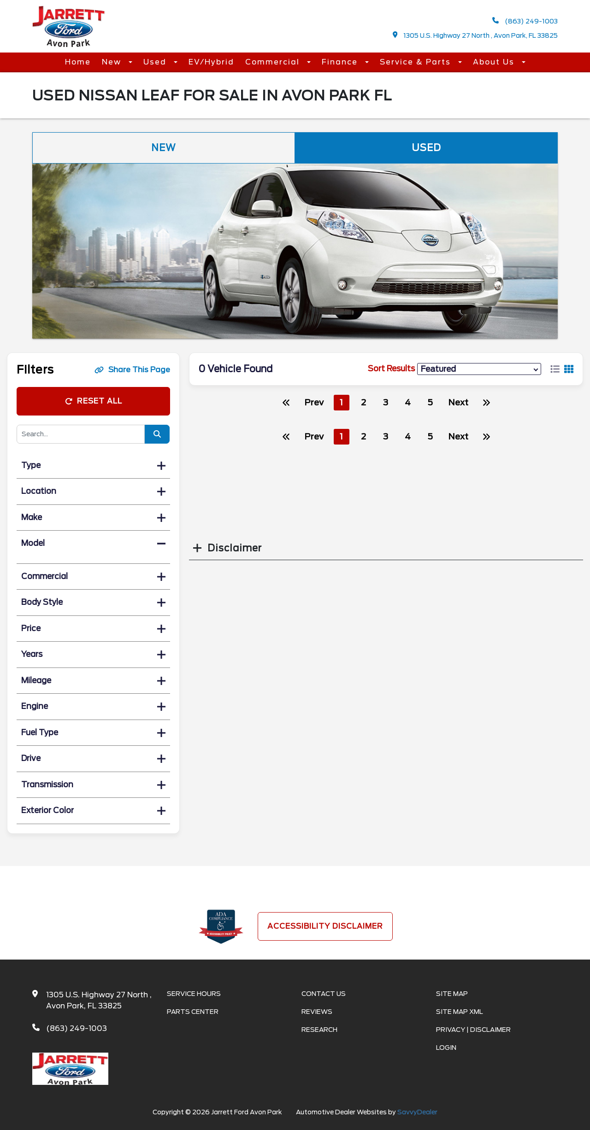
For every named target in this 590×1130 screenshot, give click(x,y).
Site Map (452, 993)
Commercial (273, 62)
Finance (341, 62)
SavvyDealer (417, 1112)
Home (78, 62)
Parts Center (192, 1011)
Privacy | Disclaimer (473, 1029)
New (113, 62)
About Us (495, 62)
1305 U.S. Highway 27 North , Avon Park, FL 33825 (475, 35)
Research (319, 1029)
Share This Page (132, 369)
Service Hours (194, 993)
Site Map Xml (459, 1011)
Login (446, 1047)
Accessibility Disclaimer (325, 926)
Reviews (316, 1011)
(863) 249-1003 (525, 21)
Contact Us (323, 993)
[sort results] (479, 369)
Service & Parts (417, 62)
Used (156, 62)
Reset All (93, 401)
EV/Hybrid (211, 62)
